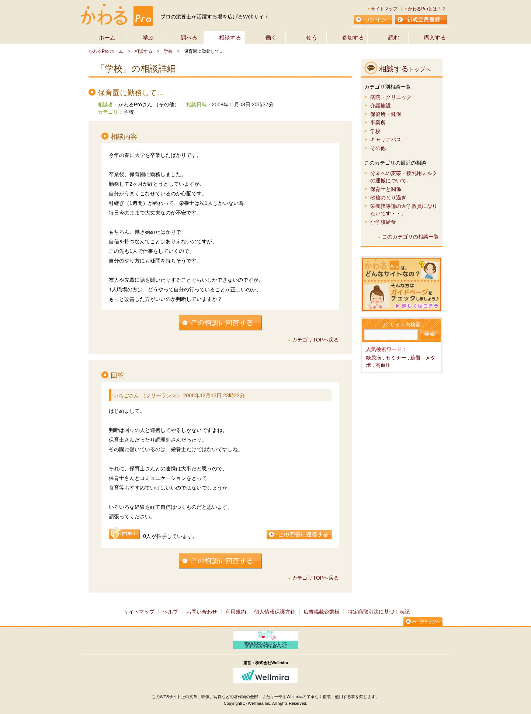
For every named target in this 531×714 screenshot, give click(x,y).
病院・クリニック (391, 97)
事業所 (378, 123)
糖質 (415, 358)
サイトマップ (384, 8)
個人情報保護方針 (274, 612)
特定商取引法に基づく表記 (379, 612)
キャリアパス (385, 140)
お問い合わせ (201, 612)
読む (393, 37)
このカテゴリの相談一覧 (410, 237)
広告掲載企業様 (321, 612)
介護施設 (380, 106)
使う (311, 37)
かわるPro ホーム (105, 51)
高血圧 (383, 365)
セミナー (396, 358)
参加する (353, 37)
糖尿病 (373, 358)
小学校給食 (383, 222)
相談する (230, 37)
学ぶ (148, 37)
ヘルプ (170, 612)
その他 (378, 148)
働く (271, 37)
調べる (189, 37)
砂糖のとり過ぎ (388, 197)
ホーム (107, 37)
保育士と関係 (385, 189)
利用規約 (235, 612)
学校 (168, 51)
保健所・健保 (385, 114)
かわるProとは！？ (427, 8)
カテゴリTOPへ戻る (315, 340)
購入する (435, 37)
